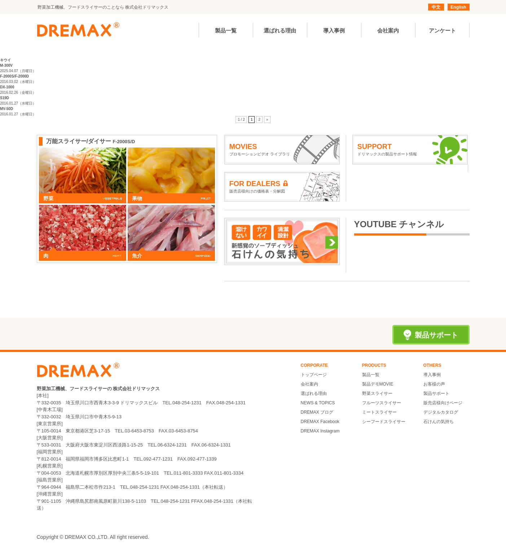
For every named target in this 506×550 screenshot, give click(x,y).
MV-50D (6, 109)
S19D (4, 98)
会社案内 (309, 384)
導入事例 (432, 374)
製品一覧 (370, 374)
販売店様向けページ (442, 402)
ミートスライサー (379, 412)
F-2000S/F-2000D (14, 76)
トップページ (314, 374)
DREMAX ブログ (317, 412)
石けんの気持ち (438, 421)
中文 (436, 7)
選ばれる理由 (314, 393)
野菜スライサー (377, 393)
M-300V (6, 65)
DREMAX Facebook (320, 421)
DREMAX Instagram (320, 431)
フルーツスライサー (381, 402)
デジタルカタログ (440, 412)
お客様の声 (434, 384)
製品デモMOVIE (377, 384)
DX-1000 (7, 87)
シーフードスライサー (383, 421)
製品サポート (436, 393)
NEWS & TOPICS (318, 402)
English (458, 7)
